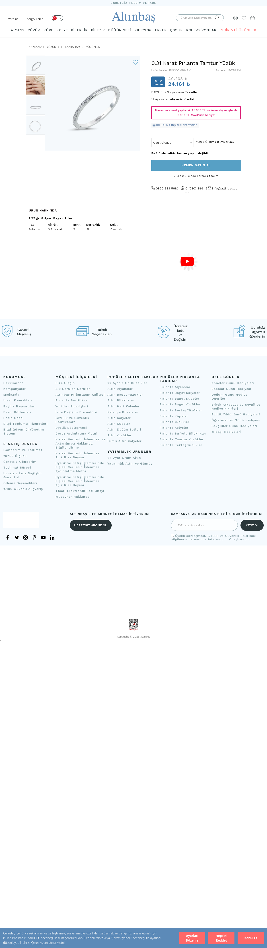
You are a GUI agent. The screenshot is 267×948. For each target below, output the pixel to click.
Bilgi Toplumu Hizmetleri (25, 423)
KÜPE (48, 30)
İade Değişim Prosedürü (76, 412)
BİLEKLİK (79, 30)
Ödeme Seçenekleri (20, 483)
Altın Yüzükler (119, 435)
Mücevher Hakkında (72, 496)
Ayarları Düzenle (192, 938)
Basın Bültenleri (17, 412)
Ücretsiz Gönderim (20, 461)
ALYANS (18, 30)
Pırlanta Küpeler (174, 416)
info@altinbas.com (226, 188)
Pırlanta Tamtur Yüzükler (80, 46)
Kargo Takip (35, 19)
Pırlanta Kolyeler (174, 427)
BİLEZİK (98, 30)
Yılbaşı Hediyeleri (226, 431)
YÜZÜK (34, 30)
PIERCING (143, 30)
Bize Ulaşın (65, 383)
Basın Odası (13, 418)
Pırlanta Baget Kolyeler (180, 392)
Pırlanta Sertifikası (72, 400)
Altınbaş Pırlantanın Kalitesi (80, 394)
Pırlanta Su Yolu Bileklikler (183, 433)
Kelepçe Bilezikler (122, 412)
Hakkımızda (13, 383)
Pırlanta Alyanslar (175, 387)
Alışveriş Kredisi (182, 99)
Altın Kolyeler (119, 418)
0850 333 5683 (165, 188)
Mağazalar (12, 394)
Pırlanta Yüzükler (174, 422)
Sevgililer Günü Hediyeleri (234, 426)
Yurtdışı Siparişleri (71, 406)
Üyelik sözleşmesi (190, 535)
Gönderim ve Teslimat (22, 450)
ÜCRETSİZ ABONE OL (90, 525)
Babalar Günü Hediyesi (231, 388)
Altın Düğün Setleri (124, 429)
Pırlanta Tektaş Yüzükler (181, 445)
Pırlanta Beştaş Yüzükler (181, 410)
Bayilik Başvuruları (19, 406)
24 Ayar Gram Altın (124, 457)
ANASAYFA (35, 46)
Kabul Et (250, 938)
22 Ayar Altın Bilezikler (127, 383)
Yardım (13, 19)
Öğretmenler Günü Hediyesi (236, 420)
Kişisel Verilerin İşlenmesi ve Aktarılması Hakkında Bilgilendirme (80, 443)
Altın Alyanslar (120, 388)
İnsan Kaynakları (17, 400)
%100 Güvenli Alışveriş (23, 489)
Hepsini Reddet (221, 938)
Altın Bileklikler (120, 400)
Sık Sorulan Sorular (72, 388)
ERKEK (161, 30)
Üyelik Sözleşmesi (71, 427)
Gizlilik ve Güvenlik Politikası (231, 535)
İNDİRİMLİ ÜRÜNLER (238, 30)
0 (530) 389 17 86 (194, 190)
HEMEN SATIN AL (196, 165)
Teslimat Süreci (17, 467)
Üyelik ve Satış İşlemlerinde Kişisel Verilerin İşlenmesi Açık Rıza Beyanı (79, 481)
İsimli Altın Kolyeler (124, 441)
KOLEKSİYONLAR (201, 30)
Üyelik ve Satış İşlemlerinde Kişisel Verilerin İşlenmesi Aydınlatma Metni (79, 467)
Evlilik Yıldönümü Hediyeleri (236, 414)
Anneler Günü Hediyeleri (233, 383)
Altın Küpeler (118, 423)
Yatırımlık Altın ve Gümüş (129, 463)
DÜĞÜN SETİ (119, 30)
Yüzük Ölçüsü (15, 456)
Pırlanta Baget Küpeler (179, 398)
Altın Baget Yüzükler (125, 394)
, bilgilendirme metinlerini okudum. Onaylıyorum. (213, 537)
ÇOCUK (176, 30)
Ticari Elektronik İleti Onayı (79, 491)
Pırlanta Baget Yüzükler (180, 404)
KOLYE (62, 30)
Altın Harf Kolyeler (123, 406)
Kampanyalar (14, 388)
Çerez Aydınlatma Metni (48, 942)
